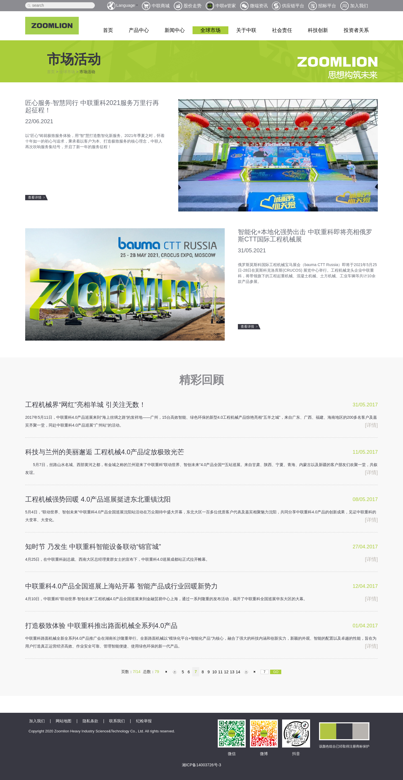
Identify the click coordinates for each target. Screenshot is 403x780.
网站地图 (63, 721)
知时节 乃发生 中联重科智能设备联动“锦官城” (93, 546)
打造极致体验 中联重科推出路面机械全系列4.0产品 (101, 625)
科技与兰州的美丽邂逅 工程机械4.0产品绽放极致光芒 (104, 452)
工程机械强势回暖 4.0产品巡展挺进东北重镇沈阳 (98, 499)
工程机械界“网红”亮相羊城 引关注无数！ (85, 404)
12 (226, 672)
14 (238, 672)
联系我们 (117, 721)
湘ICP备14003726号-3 (201, 765)
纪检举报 (144, 721)
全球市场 (210, 30)
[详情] (371, 425)
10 (214, 672)
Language (125, 5)
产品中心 (139, 30)
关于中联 (246, 30)
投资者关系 (356, 30)
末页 (255, 672)
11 (220, 672)
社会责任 (282, 30)
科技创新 (318, 30)
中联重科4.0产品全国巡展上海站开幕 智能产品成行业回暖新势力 (121, 586)
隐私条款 (90, 721)
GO (275, 672)
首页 (108, 30)
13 (232, 672)
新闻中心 (175, 30)
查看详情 (36, 197)
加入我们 (37, 721)
